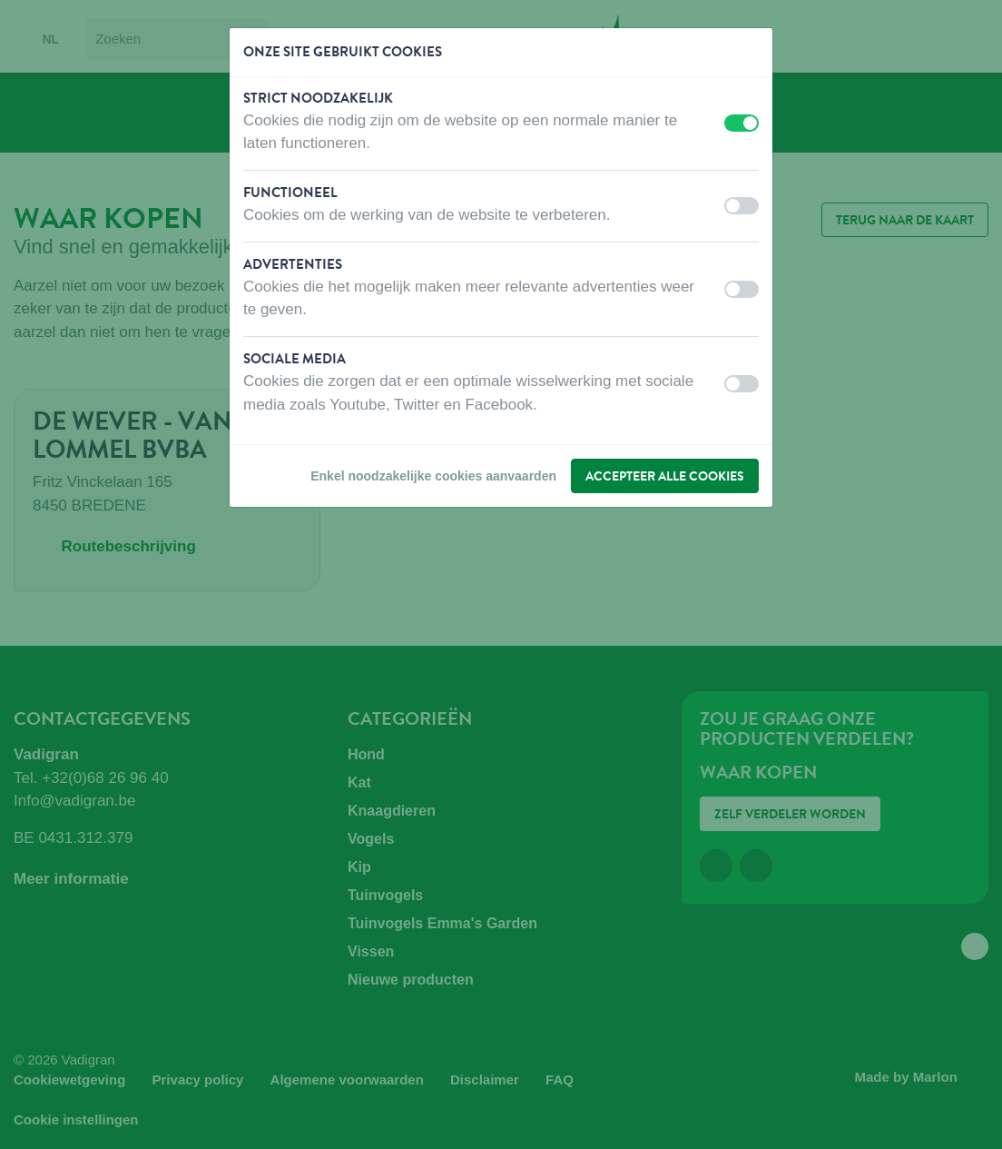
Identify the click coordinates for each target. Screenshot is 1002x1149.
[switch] (741, 123)
